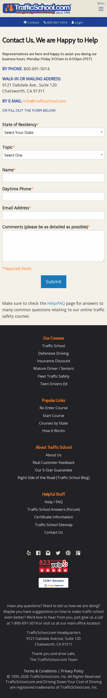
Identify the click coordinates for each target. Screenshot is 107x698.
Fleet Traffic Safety (54, 376)
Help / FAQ (54, 501)
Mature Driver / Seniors (53, 368)
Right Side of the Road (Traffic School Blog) (54, 477)
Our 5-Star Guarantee (53, 470)
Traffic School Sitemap (53, 524)
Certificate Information (53, 516)
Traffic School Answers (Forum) (53, 509)
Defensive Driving (53, 353)
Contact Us (53, 532)
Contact (32, 22)
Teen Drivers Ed (53, 383)
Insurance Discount (53, 360)
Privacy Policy (72, 671)
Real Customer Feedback (54, 462)
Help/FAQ (56, 303)
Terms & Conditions (41, 671)
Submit (54, 282)
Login (77, 22)
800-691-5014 (56, 22)
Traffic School (53, 345)
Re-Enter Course (54, 407)
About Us (54, 454)
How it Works (53, 430)
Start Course (53, 415)
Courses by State (53, 423)
